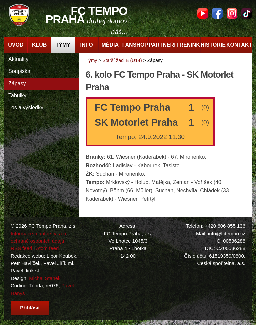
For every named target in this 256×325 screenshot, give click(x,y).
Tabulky (17, 95)
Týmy (63, 45)
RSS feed (21, 248)
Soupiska (19, 71)
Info (86, 45)
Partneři (162, 45)
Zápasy (17, 83)
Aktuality (18, 59)
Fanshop (135, 45)
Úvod (15, 45)
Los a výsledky (25, 107)
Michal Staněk (44, 278)
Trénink (188, 45)
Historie (213, 45)
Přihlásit (30, 307)
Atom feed (47, 248)
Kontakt (239, 45)
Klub (39, 45)
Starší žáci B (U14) (122, 60)
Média (110, 45)
